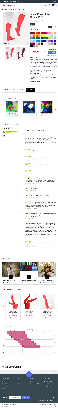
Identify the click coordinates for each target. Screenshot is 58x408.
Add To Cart (52, 52)
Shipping (4, 388)
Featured (21, 89)
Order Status (19, 383)
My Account (18, 381)
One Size (32, 24)
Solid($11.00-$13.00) (34, 27)
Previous (3, 54)
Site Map (4, 372)
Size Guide (4, 381)
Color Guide (4, 383)
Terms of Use (33, 385)
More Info (13, 318)
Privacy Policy (33, 381)
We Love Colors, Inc (11, 404)
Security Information (34, 383)
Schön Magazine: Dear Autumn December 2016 (47, 281)
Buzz (14, 89)
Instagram (7, 89)
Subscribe (5, 397)
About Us (49, 372)
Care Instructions (5, 386)
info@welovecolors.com (16, 1)
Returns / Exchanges (6, 385)
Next (28, 54)
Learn (11, 372)
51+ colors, (36, 66)
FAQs (3, 390)
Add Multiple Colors (51, 55)
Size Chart (30, 89)
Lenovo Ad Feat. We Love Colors (28, 281)
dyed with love (42, 404)
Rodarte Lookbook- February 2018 (9, 281)
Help (8, 372)
